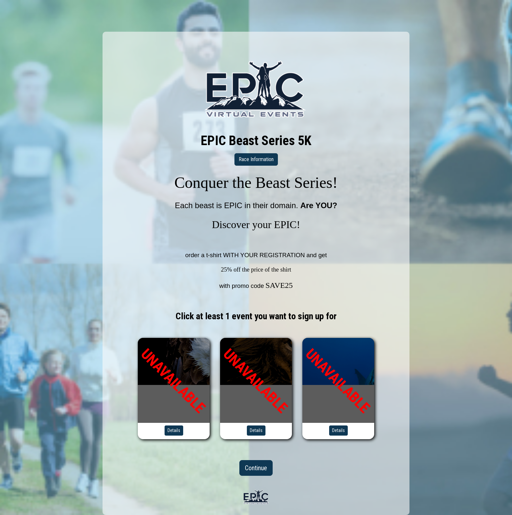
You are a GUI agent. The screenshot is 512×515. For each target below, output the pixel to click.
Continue (256, 468)
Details (174, 430)
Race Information (256, 159)
